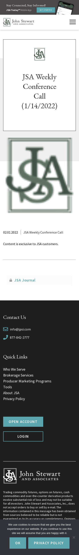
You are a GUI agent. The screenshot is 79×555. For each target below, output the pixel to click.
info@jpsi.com (20, 329)
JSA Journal (25, 280)
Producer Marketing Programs (27, 381)
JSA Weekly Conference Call (43, 232)
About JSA (11, 392)
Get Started (46, 10)
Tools (7, 387)
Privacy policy (49, 542)
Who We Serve (14, 369)
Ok (17, 542)
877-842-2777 (19, 337)
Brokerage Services (18, 375)
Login (23, 436)
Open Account (23, 421)
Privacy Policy (14, 398)
